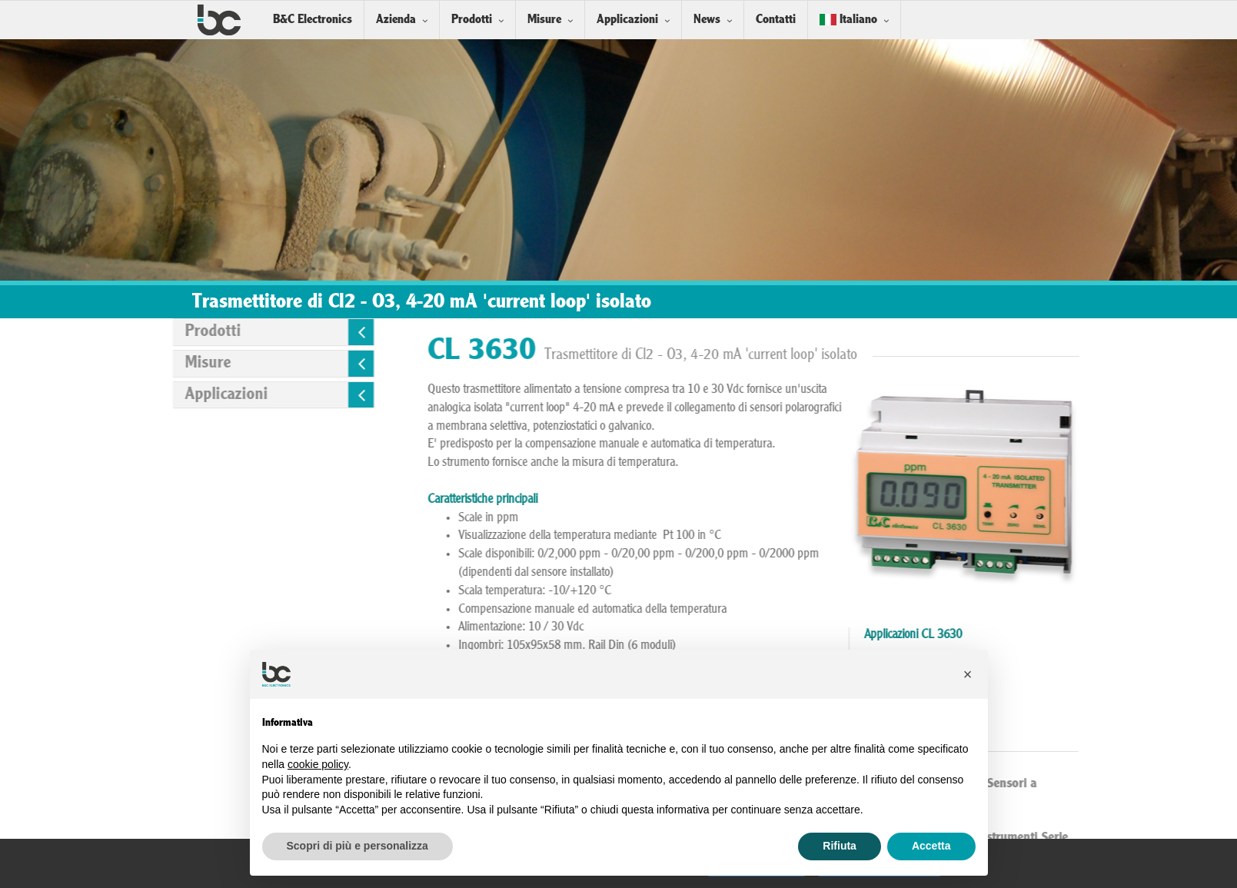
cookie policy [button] (318, 764)
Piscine (1018, 696)
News (706, 19)
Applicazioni (627, 19)
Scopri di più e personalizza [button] (357, 846)
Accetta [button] (931, 846)
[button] (968, 674)
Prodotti (471, 19)
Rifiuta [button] (839, 846)
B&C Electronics (312, 19)
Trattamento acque (1045, 714)
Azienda (396, 19)
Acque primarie (1037, 659)
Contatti (776, 19)
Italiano (848, 19)
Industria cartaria (1040, 677)
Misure (544, 19)
